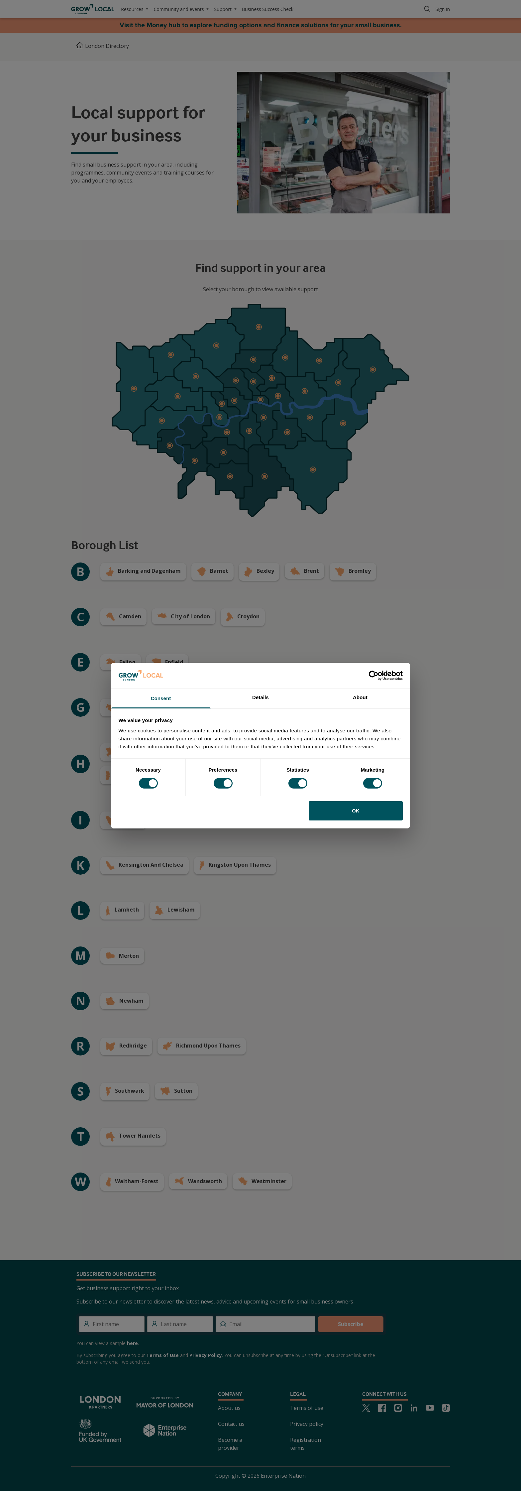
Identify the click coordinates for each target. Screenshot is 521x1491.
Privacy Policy (205, 1355)
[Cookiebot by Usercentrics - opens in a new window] (374, 676)
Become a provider (230, 1443)
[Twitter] (366, 1408)
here (132, 1343)
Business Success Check (267, 9)
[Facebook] (382, 1408)
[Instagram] (398, 1408)
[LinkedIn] (414, 1408)
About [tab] (360, 697)
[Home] (79, 46)
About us (229, 1408)
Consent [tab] (161, 698)
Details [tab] (260, 697)
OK (356, 810)
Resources (134, 9)
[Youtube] (430, 1408)
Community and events (181, 9)
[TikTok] (446, 1408)
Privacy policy (306, 1424)
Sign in (443, 9)
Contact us (231, 1424)
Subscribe (351, 1324)
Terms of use (306, 1408)
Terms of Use (162, 1355)
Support (225, 9)
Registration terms (305, 1443)
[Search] (427, 9)
